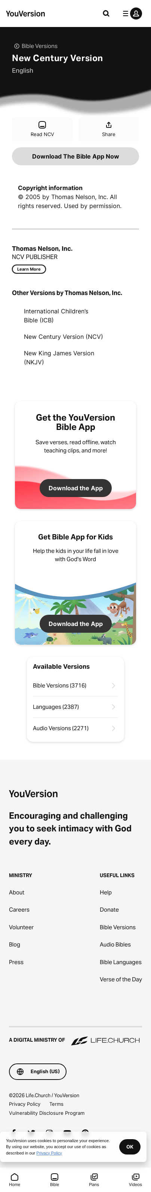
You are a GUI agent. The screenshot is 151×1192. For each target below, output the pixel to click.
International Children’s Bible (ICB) (56, 315)
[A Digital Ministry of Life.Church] (75, 1036)
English (22, 70)
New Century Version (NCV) (63, 336)
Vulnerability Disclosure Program (46, 1113)
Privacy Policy (24, 1104)
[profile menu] (131, 13)
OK (129, 1147)
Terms (56, 1104)
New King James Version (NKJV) (59, 357)
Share (108, 128)
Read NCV (42, 128)
